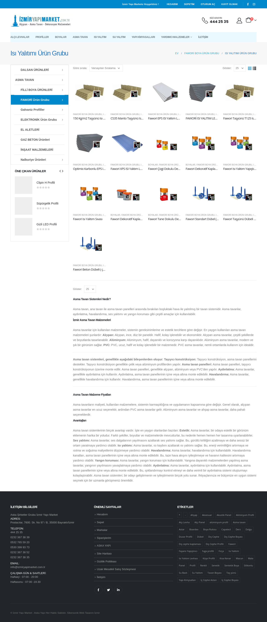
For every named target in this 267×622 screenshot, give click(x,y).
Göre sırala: (80, 68)
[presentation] (60, 171)
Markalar (102, 530)
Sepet (100, 522)
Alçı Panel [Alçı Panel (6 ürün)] (199, 522)
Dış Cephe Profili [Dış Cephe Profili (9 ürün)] (215, 544)
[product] (89, 92)
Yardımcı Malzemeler (175, 37)
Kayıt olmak (229, 4)
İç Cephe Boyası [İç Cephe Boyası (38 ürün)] (230, 580)
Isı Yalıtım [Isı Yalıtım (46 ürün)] (234, 551)
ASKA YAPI (104, 545)
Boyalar (61, 37)
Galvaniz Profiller (32, 109)
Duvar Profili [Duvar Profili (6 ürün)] (185, 536)
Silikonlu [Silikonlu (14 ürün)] (248, 565)
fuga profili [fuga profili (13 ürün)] (208, 551)
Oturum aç (208, 4)
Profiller (42, 37)
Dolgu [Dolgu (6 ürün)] (249, 529)
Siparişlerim (104, 537)
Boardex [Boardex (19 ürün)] (193, 529)
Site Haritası (104, 553)
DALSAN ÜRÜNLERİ (35, 69)
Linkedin (118, 590)
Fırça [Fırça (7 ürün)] (221, 551)
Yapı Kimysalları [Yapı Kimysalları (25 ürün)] (187, 580)
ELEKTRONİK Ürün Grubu (39, 119)
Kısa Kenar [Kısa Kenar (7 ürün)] (225, 558)
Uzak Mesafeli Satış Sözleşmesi (116, 569)
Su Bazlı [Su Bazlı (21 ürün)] (183, 572)
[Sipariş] (106, 68)
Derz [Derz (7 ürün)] (238, 529)
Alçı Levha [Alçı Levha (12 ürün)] (184, 522)
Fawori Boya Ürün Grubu (87, 114)
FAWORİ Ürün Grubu (35, 100)
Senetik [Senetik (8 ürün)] (215, 565)
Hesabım (172, 4)
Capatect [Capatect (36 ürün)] (226, 529)
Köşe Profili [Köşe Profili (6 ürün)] (209, 558)
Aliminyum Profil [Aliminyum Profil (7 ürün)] (245, 515)
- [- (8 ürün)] (185, 515)
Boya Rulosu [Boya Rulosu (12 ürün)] (210, 529)
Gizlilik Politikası (106, 561)
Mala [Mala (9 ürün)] (250, 558)
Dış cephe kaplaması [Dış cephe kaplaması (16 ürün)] (190, 544)
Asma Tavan (80, 37)
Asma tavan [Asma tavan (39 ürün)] (239, 522)
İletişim (203, 37)
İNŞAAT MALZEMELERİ (37, 149)
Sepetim (189, 4)
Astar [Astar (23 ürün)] (182, 529)
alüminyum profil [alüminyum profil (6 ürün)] (219, 522)
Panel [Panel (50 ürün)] (182, 565)
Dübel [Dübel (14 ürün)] (200, 536)
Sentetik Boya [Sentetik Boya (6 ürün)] (231, 565)
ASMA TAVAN (24, 80)
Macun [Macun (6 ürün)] (239, 558)
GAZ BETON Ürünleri (35, 139)
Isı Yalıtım (100, 37)
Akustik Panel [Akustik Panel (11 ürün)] (224, 515)
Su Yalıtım (118, 37)
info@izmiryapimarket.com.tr (27, 567)
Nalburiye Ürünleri (33, 159)
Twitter (108, 590)
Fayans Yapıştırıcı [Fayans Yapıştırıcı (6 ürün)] (188, 551)
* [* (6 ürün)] (179, 515)
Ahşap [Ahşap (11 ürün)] (194, 515)
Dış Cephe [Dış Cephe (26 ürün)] (213, 536)
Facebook (98, 590)
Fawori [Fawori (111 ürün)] (232, 544)
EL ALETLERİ (30, 129)
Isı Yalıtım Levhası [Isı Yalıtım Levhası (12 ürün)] (188, 558)
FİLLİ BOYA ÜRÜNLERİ (36, 90)
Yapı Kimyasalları (143, 37)
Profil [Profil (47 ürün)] (192, 565)
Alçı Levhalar (19, 37)
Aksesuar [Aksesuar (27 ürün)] (207, 515)
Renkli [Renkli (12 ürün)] (203, 565)
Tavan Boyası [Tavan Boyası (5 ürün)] (215, 572)
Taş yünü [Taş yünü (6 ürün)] (231, 572)
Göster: (227, 68)
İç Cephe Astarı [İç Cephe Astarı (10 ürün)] (209, 580)
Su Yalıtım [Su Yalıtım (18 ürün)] (197, 572)
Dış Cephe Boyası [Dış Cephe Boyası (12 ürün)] (233, 536)
